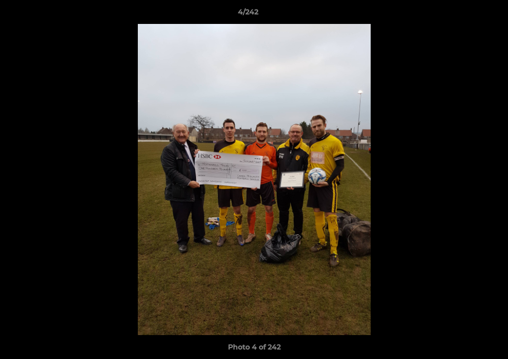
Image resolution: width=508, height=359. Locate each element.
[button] (466, 14)
